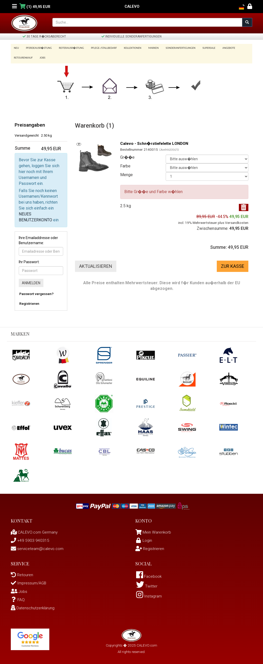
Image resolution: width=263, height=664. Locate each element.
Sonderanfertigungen (175, 48)
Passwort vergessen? (36, 292)
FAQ (18, 597)
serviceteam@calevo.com (38, 547)
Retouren (22, 573)
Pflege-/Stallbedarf (101, 48)
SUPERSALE (202, 48)
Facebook (149, 575)
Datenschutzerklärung (33, 606)
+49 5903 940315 (30, 538)
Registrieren (29, 302)
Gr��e (127, 155)
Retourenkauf (23, 56)
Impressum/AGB (29, 581)
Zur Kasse (232, 264)
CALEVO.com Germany (35, 530)
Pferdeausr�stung (38, 48)
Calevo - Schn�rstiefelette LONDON (156, 141)
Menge (126, 172)
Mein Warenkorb (157, 530)
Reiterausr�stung (69, 48)
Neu (16, 48)
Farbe (125, 164)
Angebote (221, 48)
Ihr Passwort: (29, 260)
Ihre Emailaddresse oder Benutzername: (38, 238)
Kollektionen (129, 48)
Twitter (147, 585)
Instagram (149, 595)
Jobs (41, 56)
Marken (149, 48)
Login (144, 538)
